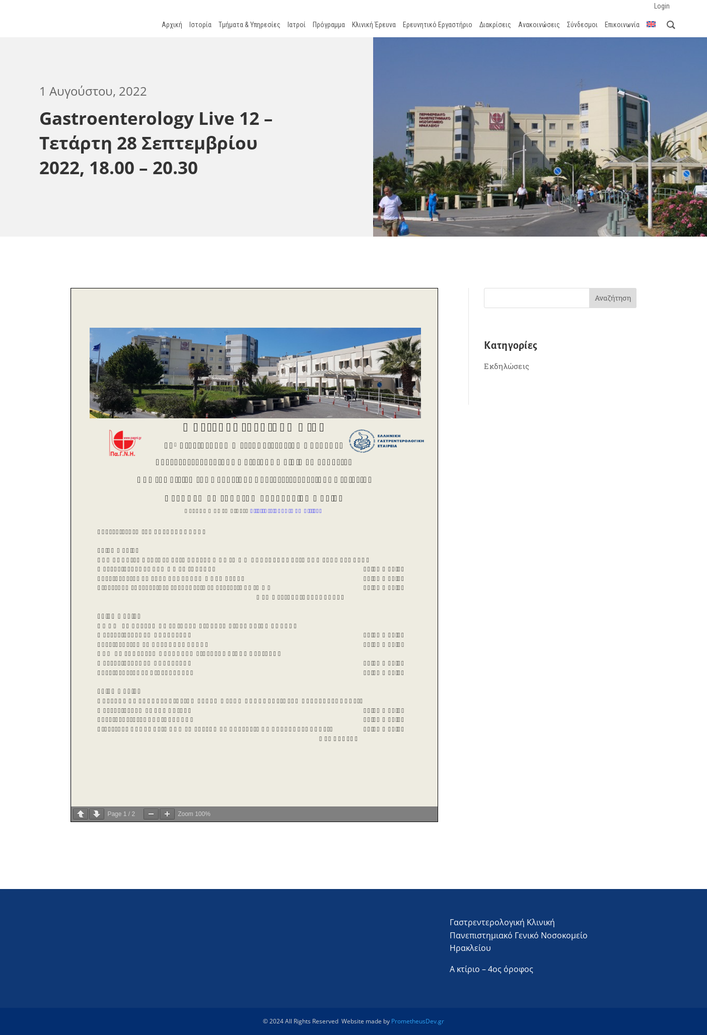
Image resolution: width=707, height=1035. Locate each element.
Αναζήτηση (613, 298)
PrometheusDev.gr (417, 1021)
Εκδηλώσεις (506, 366)
